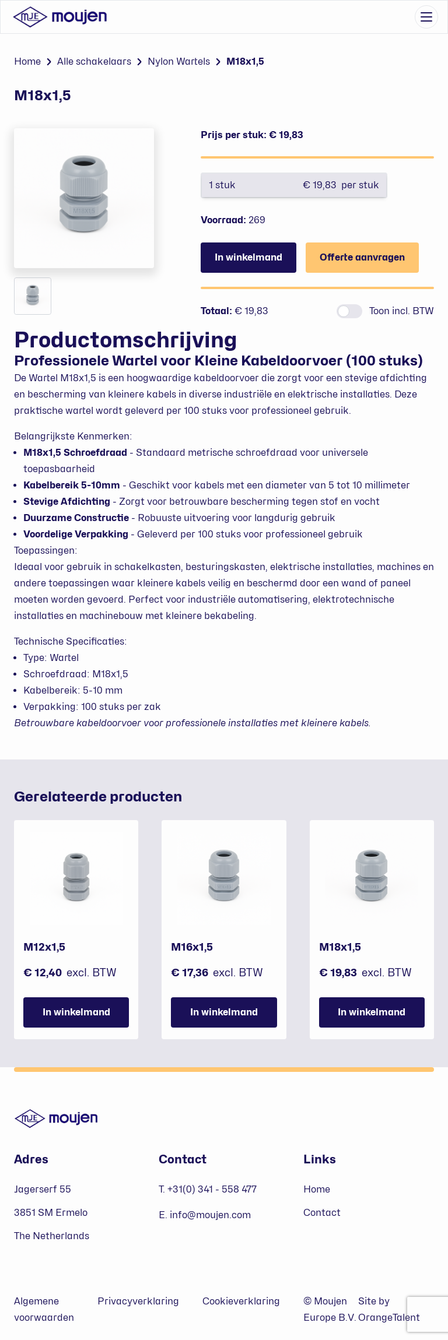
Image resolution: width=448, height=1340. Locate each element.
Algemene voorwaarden (44, 1309)
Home (27, 61)
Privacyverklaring (138, 1301)
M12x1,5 (44, 947)
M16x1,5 (192, 947)
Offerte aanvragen (362, 257)
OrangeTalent (389, 1317)
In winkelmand (248, 257)
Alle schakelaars (94, 61)
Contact (322, 1212)
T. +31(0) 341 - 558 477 (208, 1189)
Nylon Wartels (179, 61)
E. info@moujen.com (205, 1215)
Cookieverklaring (241, 1301)
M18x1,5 (245, 61)
